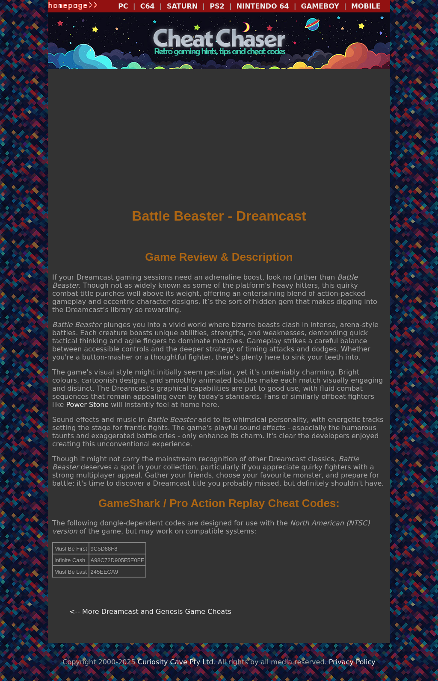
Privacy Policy (352, 662)
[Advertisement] (219, 139)
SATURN (182, 6)
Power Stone (87, 405)
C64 (147, 6)
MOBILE (366, 6)
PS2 (217, 6)
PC (123, 6)
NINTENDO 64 (263, 6)
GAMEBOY (320, 6)
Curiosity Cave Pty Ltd (175, 662)
